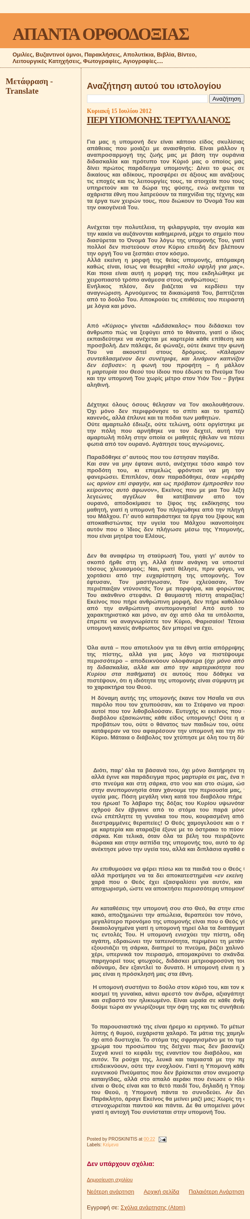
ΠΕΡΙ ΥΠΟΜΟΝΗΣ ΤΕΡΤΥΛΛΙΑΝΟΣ (158, 120)
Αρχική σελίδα (161, 1191)
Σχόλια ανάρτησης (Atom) (153, 1207)
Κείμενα (111, 1144)
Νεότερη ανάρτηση (110, 1191)
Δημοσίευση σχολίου (110, 1179)
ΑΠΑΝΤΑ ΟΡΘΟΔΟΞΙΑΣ (100, 34)
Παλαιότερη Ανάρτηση (216, 1191)
